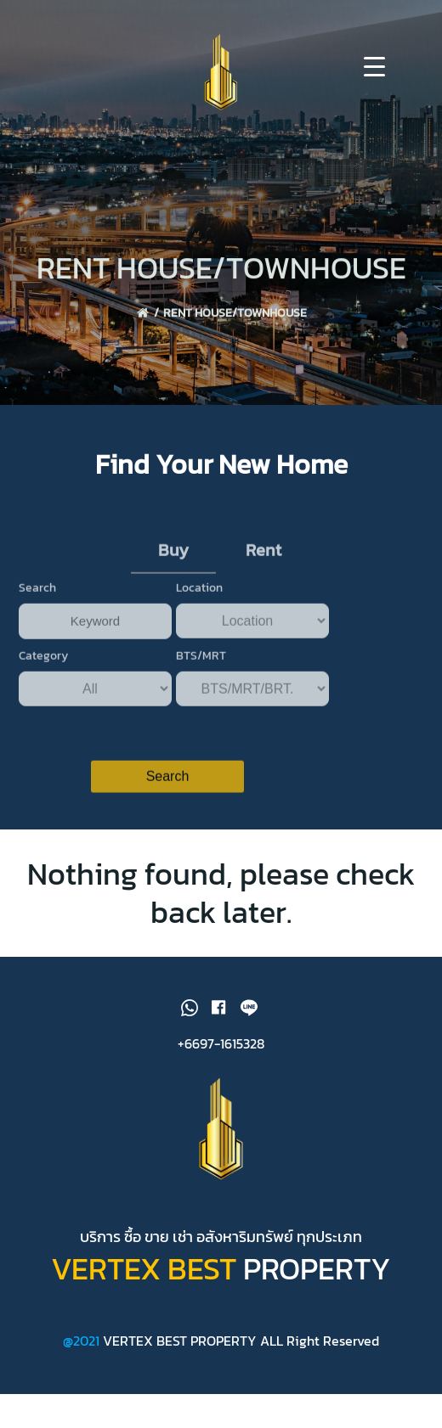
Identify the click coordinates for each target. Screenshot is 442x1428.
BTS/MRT (201, 668)
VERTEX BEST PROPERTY (180, 1340)
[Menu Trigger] (374, 65)
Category (43, 668)
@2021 (83, 1340)
